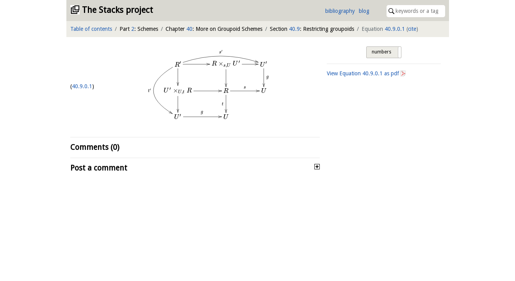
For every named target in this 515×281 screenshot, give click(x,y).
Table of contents (91, 29)
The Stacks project (117, 10)
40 (189, 29)
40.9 (294, 29)
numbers (381, 52)
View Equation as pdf (363, 73)
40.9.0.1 (395, 29)
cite (412, 29)
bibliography (340, 11)
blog (364, 11)
